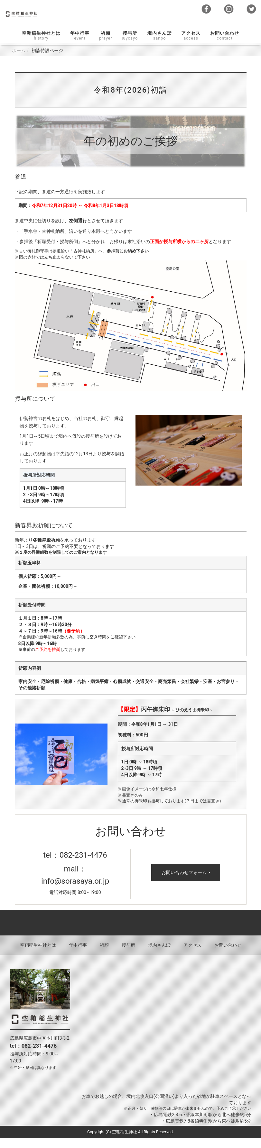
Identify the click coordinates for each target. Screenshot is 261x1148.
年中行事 (79, 45)
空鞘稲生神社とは (41, 45)
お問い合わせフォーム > (186, 882)
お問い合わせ (224, 45)
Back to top (130, 932)
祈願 (105, 45)
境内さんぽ (159, 45)
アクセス (190, 45)
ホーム (18, 60)
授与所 (130, 45)
